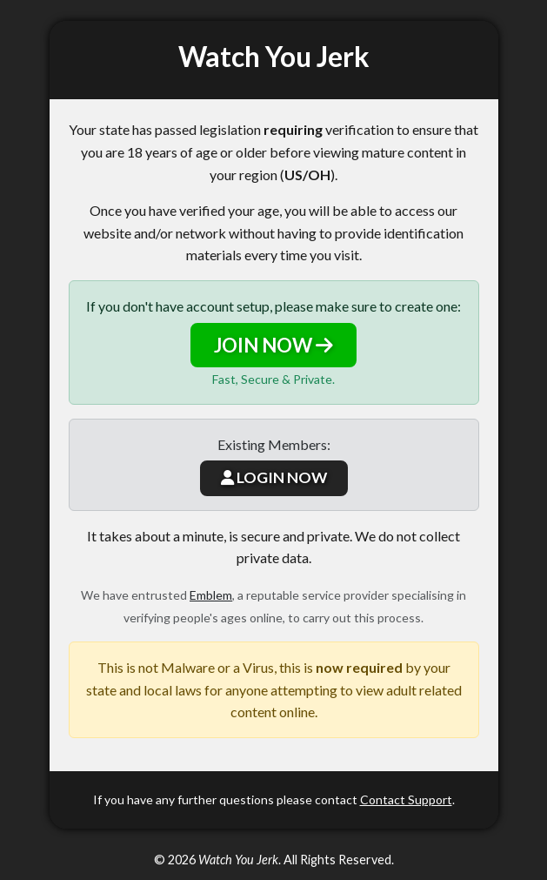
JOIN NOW (273, 345)
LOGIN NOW (274, 477)
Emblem (211, 595)
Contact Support (406, 799)
